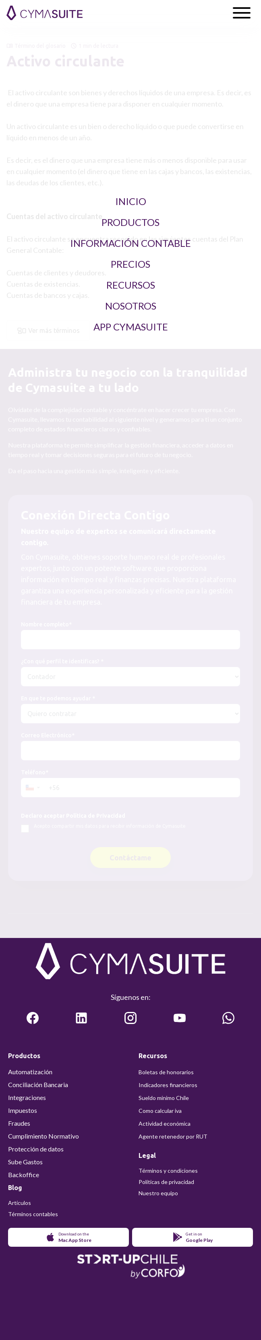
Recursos (130, 285)
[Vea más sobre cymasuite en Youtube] (179, 1018)
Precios (130, 264)
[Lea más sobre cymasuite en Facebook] (32, 1018)
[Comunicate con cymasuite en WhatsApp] (228, 1018)
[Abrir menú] (241, 13)
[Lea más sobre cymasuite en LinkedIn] (81, 1018)
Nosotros (130, 306)
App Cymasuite (130, 326)
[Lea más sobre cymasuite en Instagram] (130, 1018)
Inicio (130, 201)
